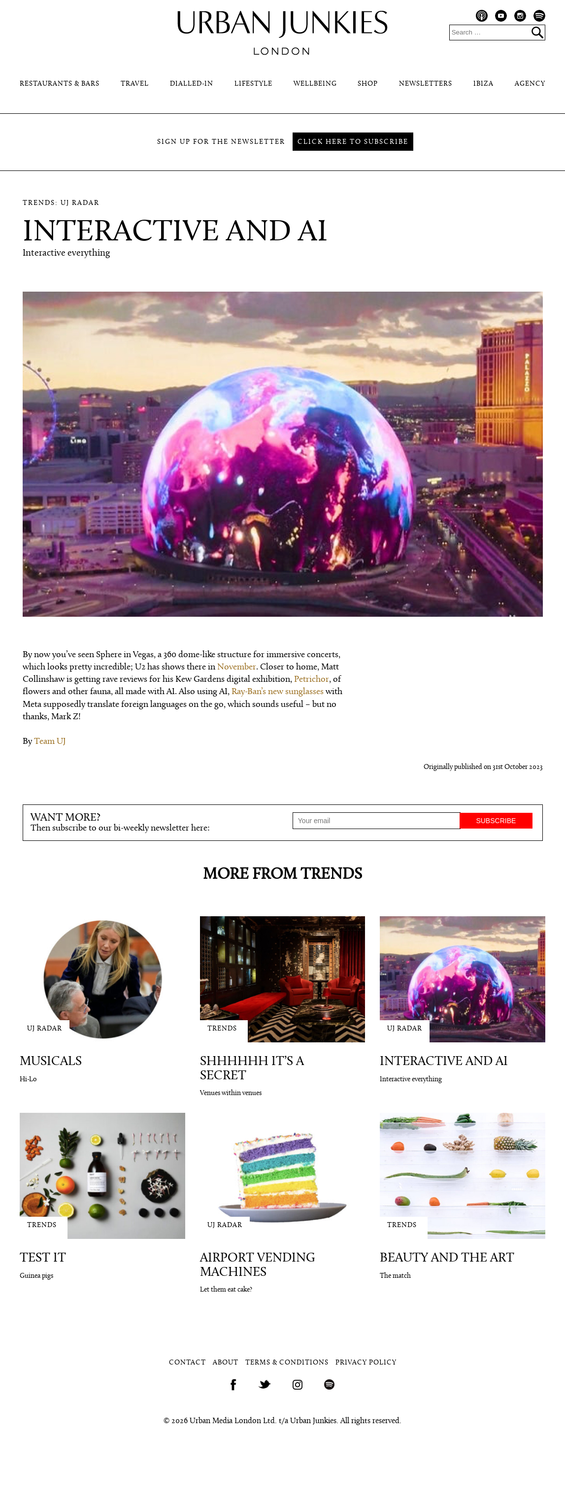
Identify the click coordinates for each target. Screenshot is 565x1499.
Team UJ (50, 741)
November (236, 667)
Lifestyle (253, 84)
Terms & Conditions (287, 1362)
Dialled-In (191, 84)
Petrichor (311, 679)
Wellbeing (315, 84)
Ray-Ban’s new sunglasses (278, 692)
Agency (530, 84)
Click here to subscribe (353, 142)
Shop (368, 84)
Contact (187, 1362)
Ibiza (483, 84)
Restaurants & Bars (60, 84)
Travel (135, 84)
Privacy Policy (366, 1362)
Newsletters (425, 84)
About (225, 1362)
